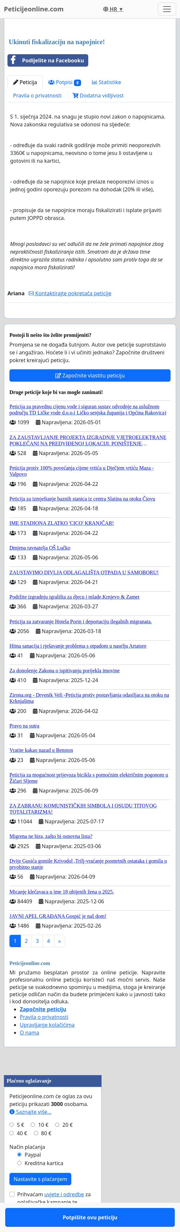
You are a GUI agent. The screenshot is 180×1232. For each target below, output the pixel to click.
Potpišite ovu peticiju (89, 322)
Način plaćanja (27, 1165)
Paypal (33, 1173)
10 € (43, 1143)
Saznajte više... (30, 1130)
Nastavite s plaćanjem (40, 1197)
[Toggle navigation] (167, 9)
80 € (46, 1152)
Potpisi (64, 82)
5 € (20, 1143)
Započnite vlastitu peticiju (90, 394)
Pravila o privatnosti (37, 95)
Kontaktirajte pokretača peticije (70, 293)
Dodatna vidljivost (98, 95)
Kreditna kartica (44, 1182)
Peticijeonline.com (34, 9)
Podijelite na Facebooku (46, 60)
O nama (29, 1051)
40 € (22, 1152)
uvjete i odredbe (64, 1213)
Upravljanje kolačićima (47, 1043)
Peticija (25, 82)
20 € (67, 1143)
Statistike (106, 82)
